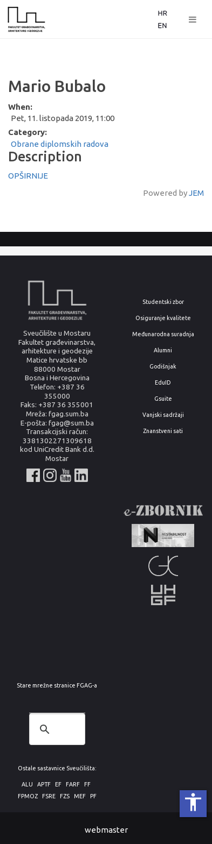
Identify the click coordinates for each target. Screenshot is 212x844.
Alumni (163, 350)
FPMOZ (28, 796)
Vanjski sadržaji (163, 415)
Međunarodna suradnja (163, 334)
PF (93, 796)
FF (87, 785)
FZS (65, 796)
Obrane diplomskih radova (59, 144)
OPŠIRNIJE (28, 176)
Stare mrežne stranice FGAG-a (57, 686)
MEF (80, 796)
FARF (73, 785)
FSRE (49, 796)
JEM (196, 193)
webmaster (106, 830)
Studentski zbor (163, 302)
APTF (44, 785)
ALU (27, 785)
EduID (163, 383)
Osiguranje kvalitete (163, 318)
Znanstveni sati (163, 431)
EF (58, 785)
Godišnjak (162, 367)
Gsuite (163, 399)
